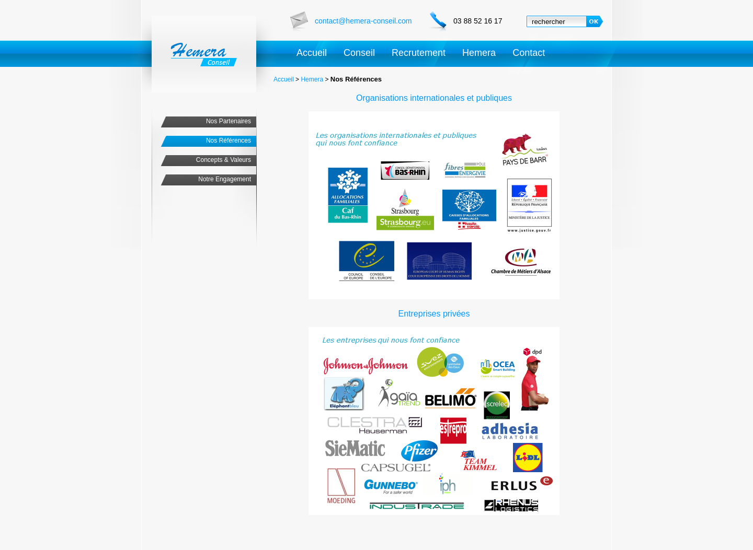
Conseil (359, 53)
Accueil (311, 53)
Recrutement (419, 53)
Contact (528, 53)
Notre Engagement (224, 179)
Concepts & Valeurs (223, 159)
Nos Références (228, 140)
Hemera (479, 53)
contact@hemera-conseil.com (363, 21)
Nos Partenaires (228, 121)
